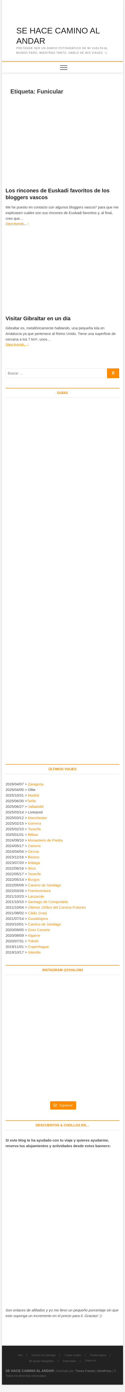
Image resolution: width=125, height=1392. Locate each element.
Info (20, 1355)
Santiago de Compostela (48, 902)
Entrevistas (69, 1361)
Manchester (37, 818)
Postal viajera (98, 1355)
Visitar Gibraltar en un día (38, 318)
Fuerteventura (39, 891)
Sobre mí (90, 1360)
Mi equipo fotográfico (41, 1361)
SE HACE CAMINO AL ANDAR (58, 35)
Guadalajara (38, 918)
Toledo (33, 941)
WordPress (104, 1371)
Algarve (34, 935)
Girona (33, 851)
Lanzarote (36, 896)
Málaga (34, 863)
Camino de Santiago (44, 885)
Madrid (33, 795)
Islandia (34, 952)
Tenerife (34, 829)
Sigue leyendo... (21, 224)
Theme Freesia (85, 1371)
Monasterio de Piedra (45, 840)
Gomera (34, 823)
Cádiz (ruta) (37, 913)
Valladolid (36, 806)
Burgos (34, 879)
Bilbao (33, 834)
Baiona (33, 857)
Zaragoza (36, 784)
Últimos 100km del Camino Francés (57, 907)
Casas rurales (73, 1355)
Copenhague (38, 947)
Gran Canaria (39, 930)
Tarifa (31, 801)
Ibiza (32, 868)
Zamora (34, 846)
